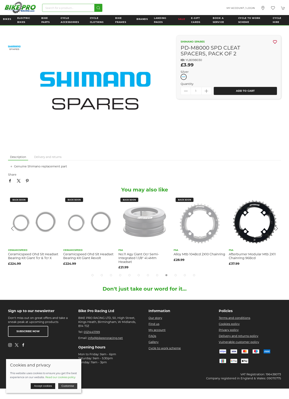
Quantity (187, 84)
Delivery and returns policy (238, 336)
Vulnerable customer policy (239, 342)
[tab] (93, 275)
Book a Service (218, 20)
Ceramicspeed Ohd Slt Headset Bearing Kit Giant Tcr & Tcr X (33, 256)
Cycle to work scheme (165, 348)
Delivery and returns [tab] (48, 157)
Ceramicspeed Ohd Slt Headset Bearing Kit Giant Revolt (88, 256)
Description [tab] (18, 157)
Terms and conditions (234, 318)
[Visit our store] (263, 8)
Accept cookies (43, 385)
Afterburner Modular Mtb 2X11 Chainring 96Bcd (252, 256)
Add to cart (245, 90)
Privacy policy (229, 330)
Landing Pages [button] (160, 20)
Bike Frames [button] (120, 20)
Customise (67, 385)
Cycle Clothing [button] (97, 20)
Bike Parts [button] (45, 20)
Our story (155, 318)
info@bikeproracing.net (105, 338)
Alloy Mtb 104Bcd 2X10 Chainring (199, 254)
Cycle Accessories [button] (70, 20)
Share (12, 174)
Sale (181, 19)
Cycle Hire (277, 20)
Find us (154, 324)
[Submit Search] (98, 8)
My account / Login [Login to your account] (241, 8)
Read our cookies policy (60, 377)
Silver (185, 72)
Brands (142, 19)
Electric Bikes (23, 20)
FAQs (152, 336)
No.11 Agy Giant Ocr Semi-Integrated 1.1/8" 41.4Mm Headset (138, 258)
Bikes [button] (7, 19)
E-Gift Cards (195, 20)
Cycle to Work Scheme (249, 20)
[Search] (72, 8)
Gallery (154, 342)
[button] (273, 8)
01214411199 (92, 332)
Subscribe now (28, 331)
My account (157, 330)
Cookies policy (229, 324)
